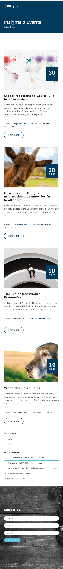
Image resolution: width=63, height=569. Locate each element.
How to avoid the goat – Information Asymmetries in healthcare (32, 468)
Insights (9, 444)
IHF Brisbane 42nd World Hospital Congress (24, 463)
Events (9, 439)
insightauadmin (20, 124)
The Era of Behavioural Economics (20, 473)
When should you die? (16, 478)
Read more (13, 135)
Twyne (49, 565)
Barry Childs (18, 319)
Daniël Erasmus (20, 224)
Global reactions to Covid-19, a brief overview (25, 458)
